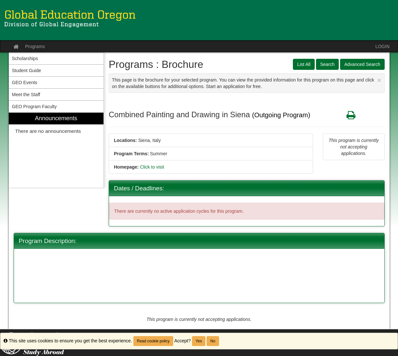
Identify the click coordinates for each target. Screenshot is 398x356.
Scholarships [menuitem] (25, 58)
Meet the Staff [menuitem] (26, 94)
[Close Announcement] (379, 80)
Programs (35, 46)
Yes (199, 341)
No (212, 341)
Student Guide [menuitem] (26, 70)
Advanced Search (362, 64)
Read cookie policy (153, 341)
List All (303, 64)
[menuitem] (56, 150)
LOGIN (382, 46)
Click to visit (152, 167)
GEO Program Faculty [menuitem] (34, 106)
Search (327, 64)
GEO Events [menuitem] (24, 82)
